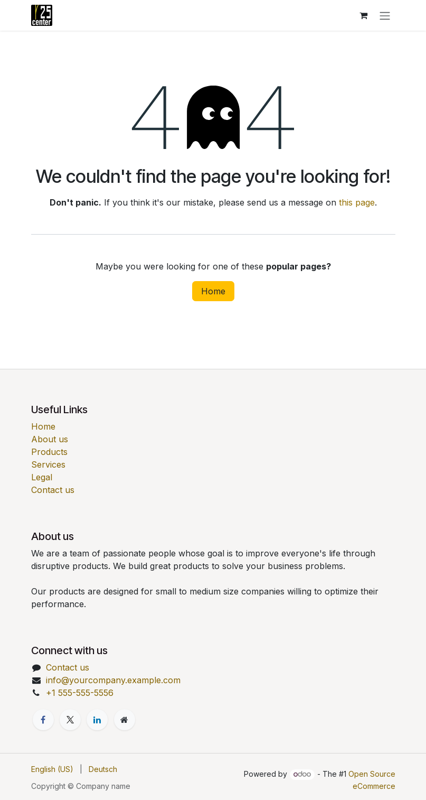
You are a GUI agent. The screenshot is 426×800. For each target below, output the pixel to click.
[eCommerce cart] (363, 15)
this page (357, 202)
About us (49, 439)
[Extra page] (124, 719)
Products (49, 451)
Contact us (52, 490)
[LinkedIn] (97, 719)
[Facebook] (43, 719)
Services (48, 464)
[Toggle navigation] (384, 15)
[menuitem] (52, 769)
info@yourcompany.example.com (113, 680)
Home (213, 291)
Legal (41, 477)
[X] (70, 719)
